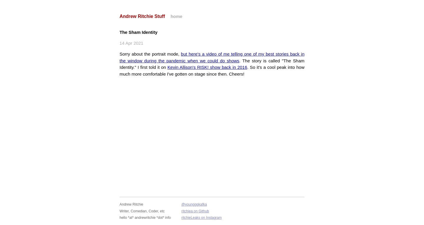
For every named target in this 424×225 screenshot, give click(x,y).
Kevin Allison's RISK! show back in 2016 (207, 67)
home (176, 16)
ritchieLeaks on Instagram (201, 218)
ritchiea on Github (195, 211)
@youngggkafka (194, 204)
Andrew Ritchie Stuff (142, 16)
